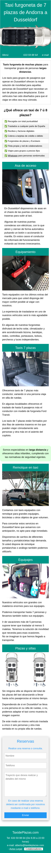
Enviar (25, 815)
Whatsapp (13, 156)
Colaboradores (33, 849)
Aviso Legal (15, 849)
